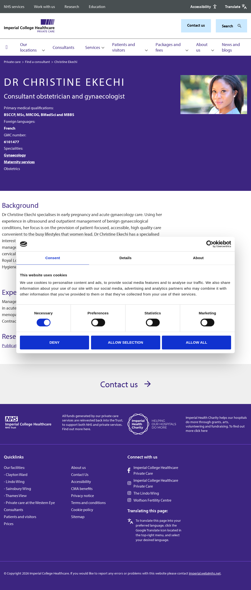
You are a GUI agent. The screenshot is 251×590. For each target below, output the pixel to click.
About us (202, 47)
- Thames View (15, 495)
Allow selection (125, 342)
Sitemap (77, 516)
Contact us (196, 25)
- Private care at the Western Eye (29, 502)
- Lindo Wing (14, 481)
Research (72, 6)
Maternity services (19, 161)
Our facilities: (14, 467)
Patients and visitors (123, 47)
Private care (12, 62)
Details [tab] (125, 258)
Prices (8, 523)
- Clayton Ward (15, 474)
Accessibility (81, 481)
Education (97, 6)
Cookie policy (82, 509)
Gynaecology (15, 155)
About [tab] (198, 258)
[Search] (238, 26)
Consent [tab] (52, 258)
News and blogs (231, 47)
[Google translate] (236, 6)
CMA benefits (81, 488)
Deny (55, 342)
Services (92, 47)
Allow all (196, 342)
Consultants (63, 47)
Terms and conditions (88, 502)
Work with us (44, 6)
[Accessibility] (204, 6)
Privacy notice (82, 495)
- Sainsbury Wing (17, 488)
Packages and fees (168, 47)
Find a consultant (37, 62)
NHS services (14, 6)
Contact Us (79, 474)
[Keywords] (228, 25)
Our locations (28, 47)
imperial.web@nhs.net (205, 573)
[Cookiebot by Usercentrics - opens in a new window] (210, 244)
